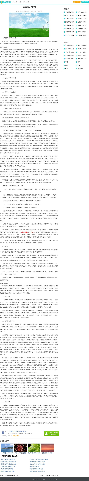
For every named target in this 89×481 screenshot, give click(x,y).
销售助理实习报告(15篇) (7, 471)
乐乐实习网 (42, 479)
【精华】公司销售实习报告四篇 (39, 459)
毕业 (66, 65)
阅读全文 (33, 11)
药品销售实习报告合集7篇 (37, 471)
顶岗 (79, 62)
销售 (28, 2)
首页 (19, 2)
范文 (79, 65)
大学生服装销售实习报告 (8, 459)
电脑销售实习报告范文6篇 (8, 466)
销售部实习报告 (34, 466)
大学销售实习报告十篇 (36, 469)
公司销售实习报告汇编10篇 (8, 461)
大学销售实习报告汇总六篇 (37, 461)
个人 (24, 2)
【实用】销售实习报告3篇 (51, 475)
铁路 (66, 68)
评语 (66, 62)
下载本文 (39, 11)
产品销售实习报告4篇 (7, 469)
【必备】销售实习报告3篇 (12, 475)
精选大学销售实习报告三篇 (37, 464)
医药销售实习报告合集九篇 (8, 464)
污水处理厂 (81, 68)
